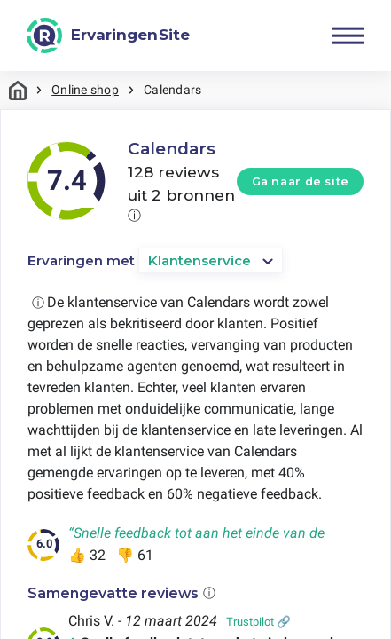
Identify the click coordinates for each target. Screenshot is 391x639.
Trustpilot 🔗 (258, 621)
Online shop (85, 90)
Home (18, 90)
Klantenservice (199, 260)
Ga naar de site (300, 181)
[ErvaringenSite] (108, 35)
